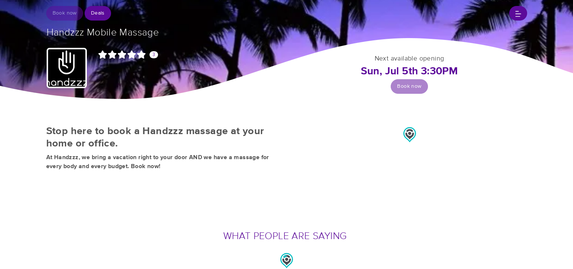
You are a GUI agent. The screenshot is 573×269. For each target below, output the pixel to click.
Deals (98, 13)
